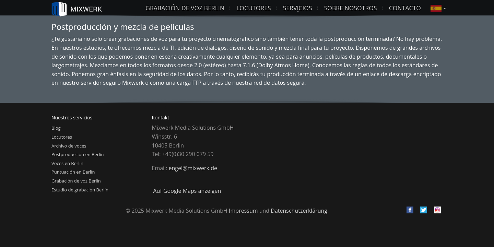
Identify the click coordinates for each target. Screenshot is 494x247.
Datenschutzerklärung (299, 210)
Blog (56, 128)
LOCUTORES (253, 8)
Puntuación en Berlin (73, 172)
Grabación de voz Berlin (184, 8)
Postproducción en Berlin (77, 154)
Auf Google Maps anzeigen (187, 191)
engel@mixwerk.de (193, 168)
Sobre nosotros (350, 8)
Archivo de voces (68, 146)
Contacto (405, 8)
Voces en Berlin (67, 163)
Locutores (61, 137)
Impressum (243, 210)
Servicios (297, 8)
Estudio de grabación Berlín (79, 190)
